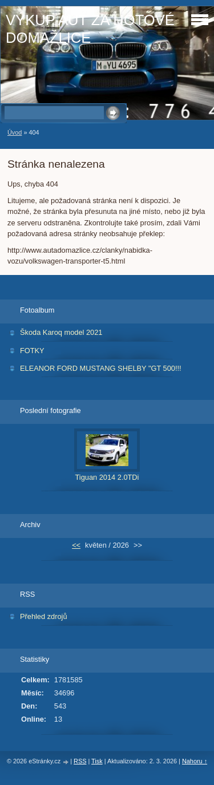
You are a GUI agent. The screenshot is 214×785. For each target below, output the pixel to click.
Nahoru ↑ (194, 761)
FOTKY (32, 350)
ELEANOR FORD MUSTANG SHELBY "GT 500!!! (100, 368)
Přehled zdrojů (43, 616)
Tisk (97, 761)
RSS (80, 761)
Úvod (14, 132)
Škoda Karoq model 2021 (61, 332)
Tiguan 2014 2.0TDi (107, 477)
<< (76, 545)
